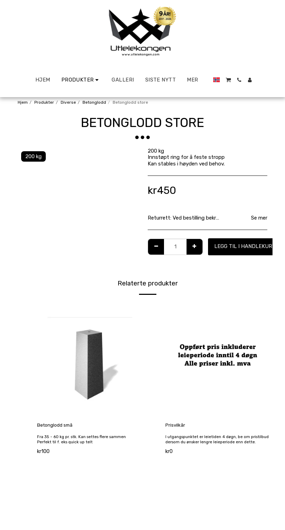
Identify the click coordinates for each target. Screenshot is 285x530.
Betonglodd (94, 102)
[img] (89, 359)
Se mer (259, 218)
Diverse (68, 102)
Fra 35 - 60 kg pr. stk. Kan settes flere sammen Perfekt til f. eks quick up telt (84, 446)
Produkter (44, 102)
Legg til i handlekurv (245, 246)
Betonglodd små (57, 425)
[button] (228, 80)
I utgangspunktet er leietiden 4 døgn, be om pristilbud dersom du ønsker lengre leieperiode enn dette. (216, 443)
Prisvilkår (175, 425)
